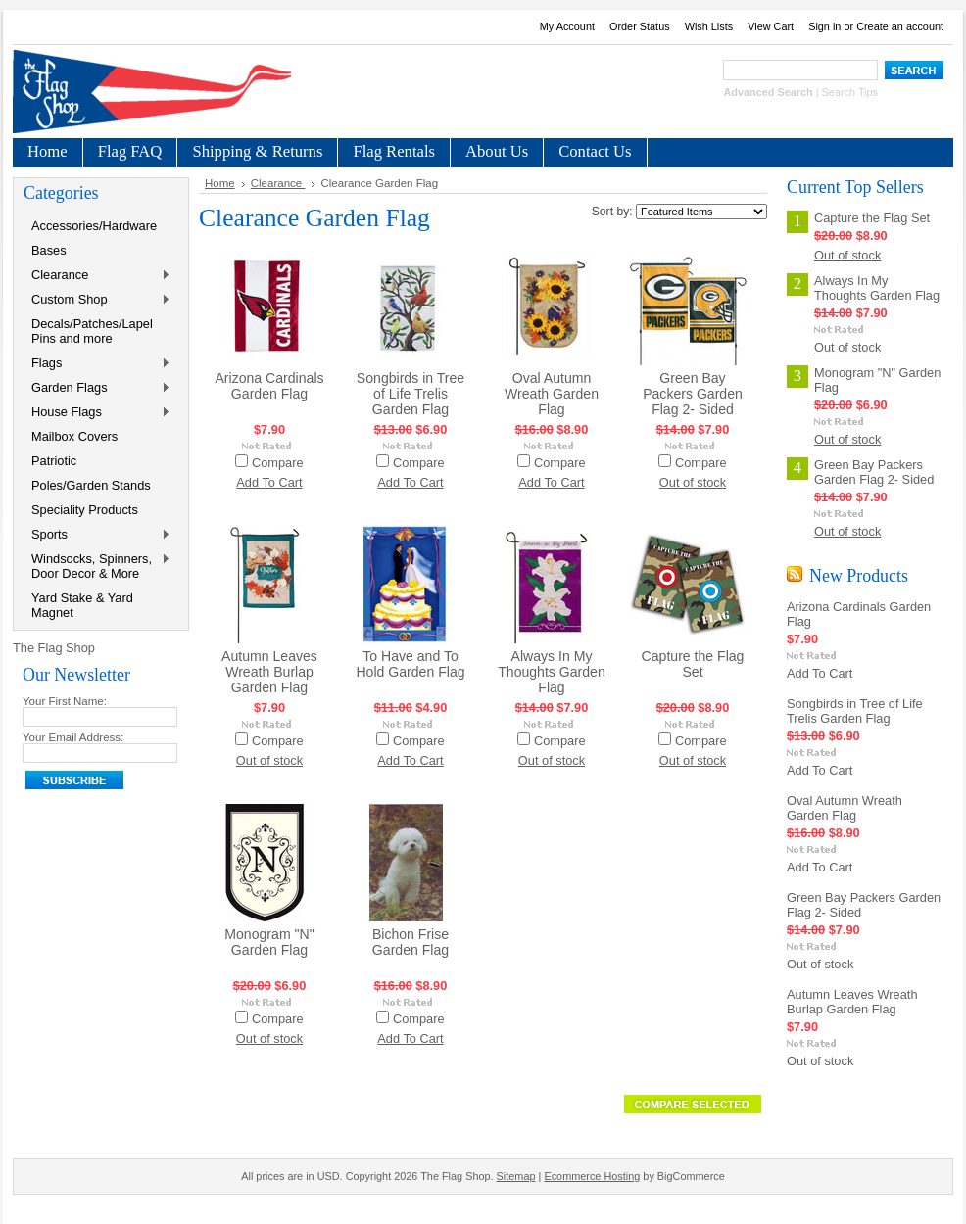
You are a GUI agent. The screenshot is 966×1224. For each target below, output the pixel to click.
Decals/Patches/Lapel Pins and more (92, 331)
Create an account (899, 26)
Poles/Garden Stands (91, 485)
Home (220, 183)
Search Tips (850, 92)
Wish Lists (709, 26)
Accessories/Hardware (94, 225)
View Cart (771, 26)
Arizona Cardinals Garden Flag (269, 385)
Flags (97, 363)
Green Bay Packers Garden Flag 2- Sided (693, 393)
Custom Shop (97, 300)
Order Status (639, 26)
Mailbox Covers (74, 436)
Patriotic (53, 460)
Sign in (824, 26)
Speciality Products (84, 509)
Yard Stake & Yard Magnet (82, 605)
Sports (97, 535)
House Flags (97, 412)
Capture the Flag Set (693, 664)
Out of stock (692, 482)
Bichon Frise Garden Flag (410, 942)
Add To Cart (269, 482)
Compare (278, 462)
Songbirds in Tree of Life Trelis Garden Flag (410, 393)
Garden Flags (97, 388)
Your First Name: (65, 701)
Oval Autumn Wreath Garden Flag (552, 393)
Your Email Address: (73, 737)
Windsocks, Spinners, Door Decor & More (97, 566)
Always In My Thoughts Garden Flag (551, 671)
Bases (49, 250)
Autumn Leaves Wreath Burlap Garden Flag (269, 671)
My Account (567, 26)
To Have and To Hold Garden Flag (410, 664)
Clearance (97, 275)
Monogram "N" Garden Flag (269, 942)
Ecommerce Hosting (592, 1176)
